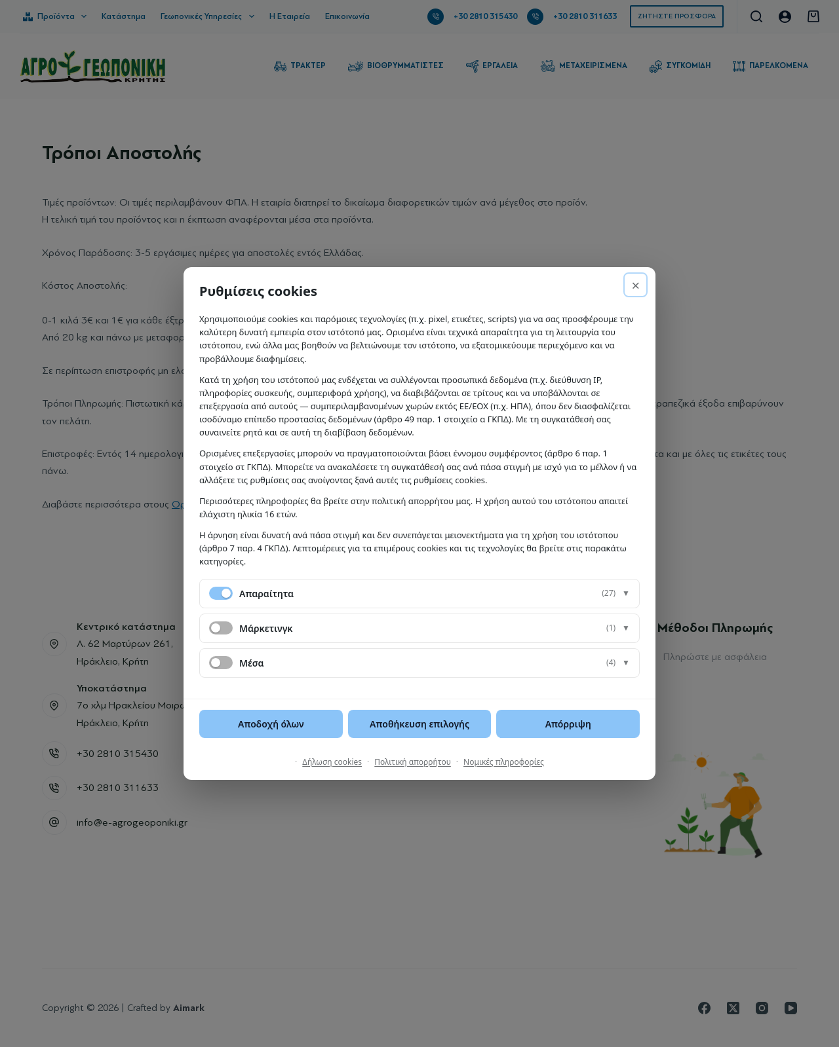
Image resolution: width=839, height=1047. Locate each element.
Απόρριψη (568, 724)
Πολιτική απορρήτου (412, 761)
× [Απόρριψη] (635, 285)
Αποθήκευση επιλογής (419, 724)
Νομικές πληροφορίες (503, 761)
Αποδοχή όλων (271, 724)
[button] (419, 593)
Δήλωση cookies (332, 761)
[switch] (221, 627)
